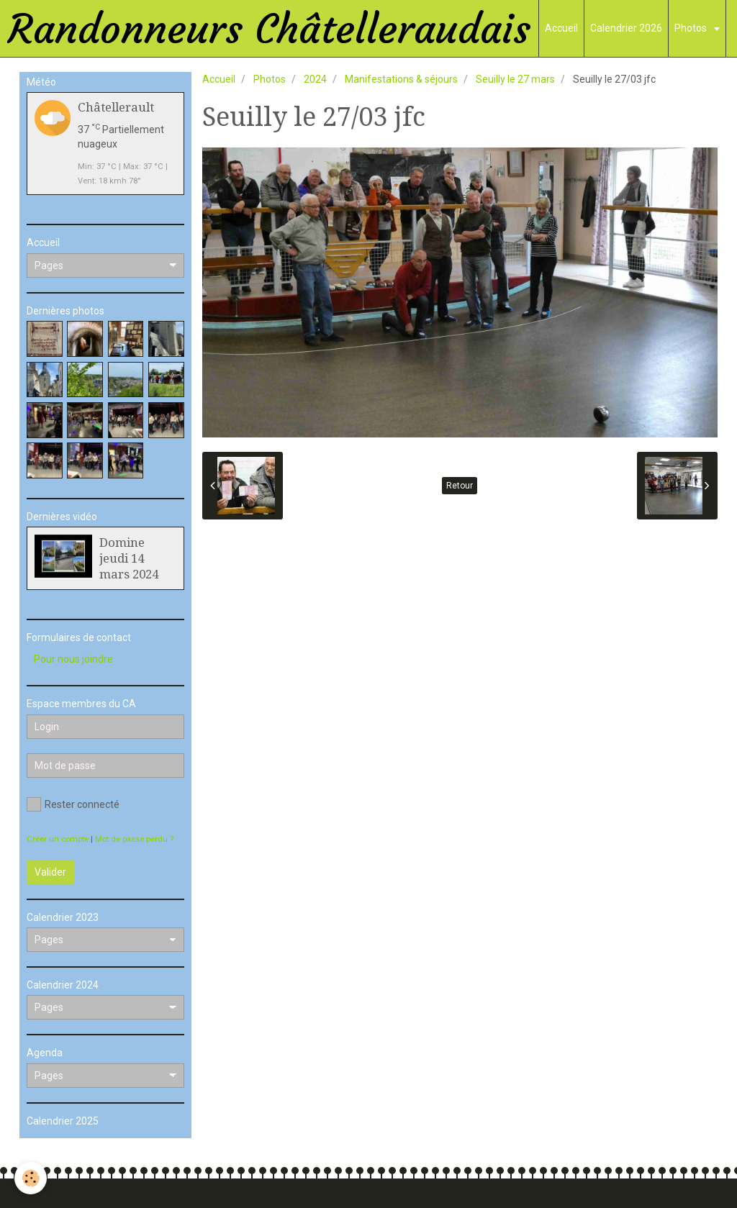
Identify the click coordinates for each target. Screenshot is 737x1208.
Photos (691, 28)
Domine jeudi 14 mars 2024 (128, 558)
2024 (315, 79)
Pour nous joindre (73, 659)
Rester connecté (73, 804)
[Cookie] (30, 1178)
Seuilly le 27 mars (515, 79)
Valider (50, 872)
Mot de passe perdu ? (134, 839)
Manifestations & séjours (401, 79)
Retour (459, 486)
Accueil (561, 28)
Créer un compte (58, 839)
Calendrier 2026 (626, 28)
